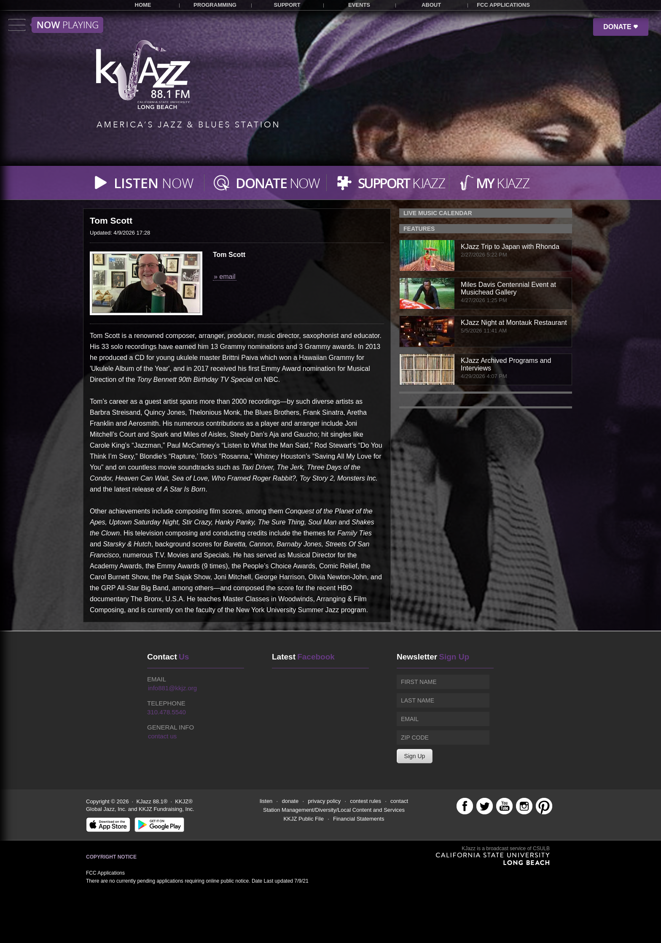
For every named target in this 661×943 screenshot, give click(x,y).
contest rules (365, 801)
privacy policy (324, 801)
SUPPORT (287, 5)
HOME (143, 5)
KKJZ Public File (304, 819)
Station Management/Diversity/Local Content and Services (334, 810)
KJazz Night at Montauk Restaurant (514, 322)
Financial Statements (358, 819)
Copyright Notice (111, 857)
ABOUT (431, 5)
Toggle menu (55, 25)
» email (225, 276)
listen (266, 801)
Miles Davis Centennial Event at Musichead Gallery (508, 288)
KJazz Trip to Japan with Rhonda (510, 246)
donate (290, 801)
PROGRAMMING (214, 5)
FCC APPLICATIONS (503, 5)
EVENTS (359, 5)
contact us (162, 736)
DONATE (620, 26)
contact (399, 801)
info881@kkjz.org (172, 688)
